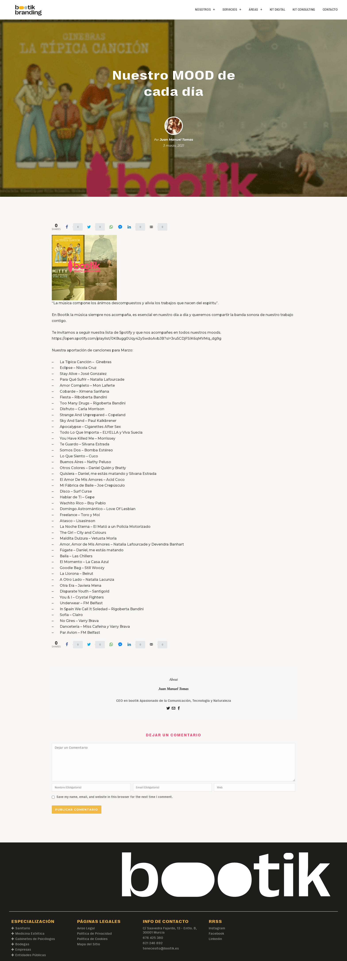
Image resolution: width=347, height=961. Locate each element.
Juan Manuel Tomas (176, 140)
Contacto (330, 10)
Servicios (231, 10)
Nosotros (205, 10)
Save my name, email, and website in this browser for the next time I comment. (114, 797)
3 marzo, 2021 (173, 146)
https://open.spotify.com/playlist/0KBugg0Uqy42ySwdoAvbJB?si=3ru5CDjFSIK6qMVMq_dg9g (136, 338)
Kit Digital (277, 10)
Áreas (255, 10)
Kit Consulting (304, 10)
